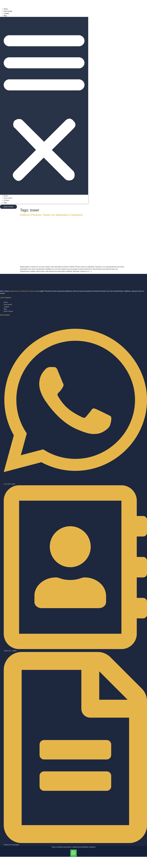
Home (6, 9)
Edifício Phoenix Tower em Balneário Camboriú (51, 215)
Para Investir (8, 11)
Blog (5, 16)
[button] (44, 106)
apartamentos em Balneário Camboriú (22, 291)
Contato (6, 13)
